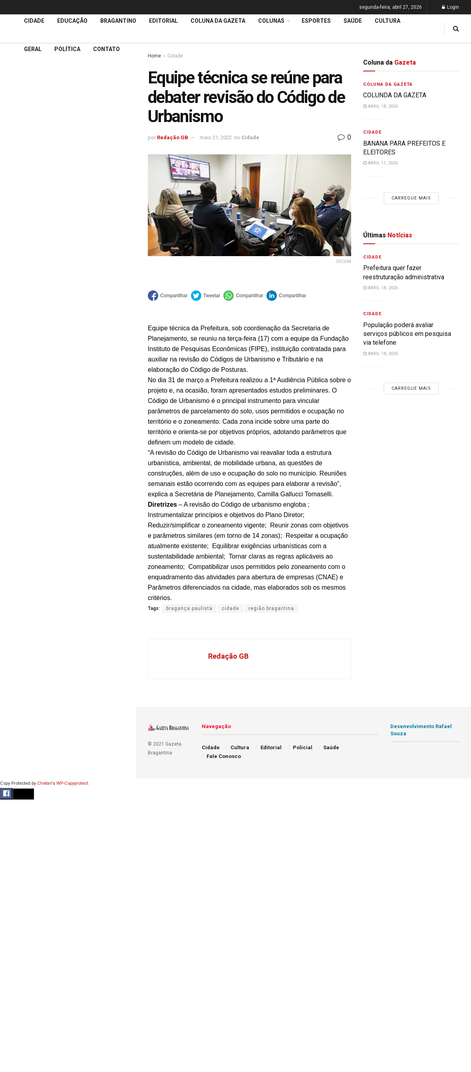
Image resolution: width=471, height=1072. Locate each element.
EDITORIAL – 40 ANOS (42, 121)
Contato (106, 49)
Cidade (17, 207)
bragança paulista (189, 608)
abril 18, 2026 (380, 106)
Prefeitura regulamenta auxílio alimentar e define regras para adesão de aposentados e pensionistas (68, 82)
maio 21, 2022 (216, 137)
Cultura (387, 21)
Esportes (316, 21)
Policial (302, 747)
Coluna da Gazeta (31, 253)
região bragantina (271, 608)
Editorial (19, 237)
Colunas (271, 21)
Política (67, 49)
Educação (21, 222)
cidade (230, 608)
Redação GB (172, 137)
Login (450, 7)
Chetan (44, 783)
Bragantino (118, 21)
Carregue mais (67, 143)
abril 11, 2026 (380, 163)
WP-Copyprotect (72, 783)
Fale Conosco (224, 756)
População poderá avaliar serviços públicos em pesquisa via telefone (407, 334)
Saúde (353, 21)
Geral (33, 49)
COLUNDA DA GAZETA (394, 95)
